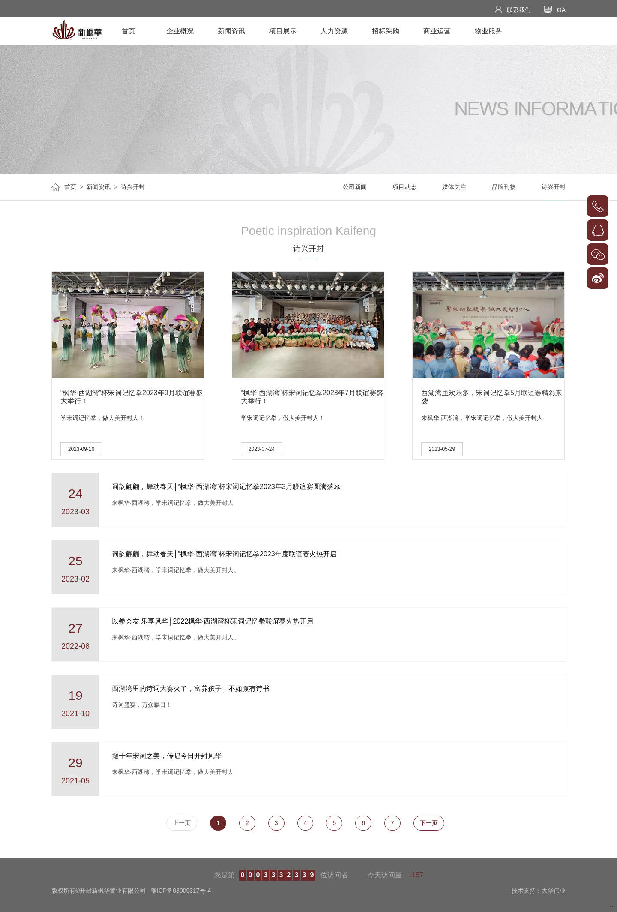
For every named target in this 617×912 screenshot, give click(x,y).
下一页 (429, 822)
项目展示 (283, 31)
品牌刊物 (504, 186)
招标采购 (385, 31)
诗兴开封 (133, 186)
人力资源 (334, 31)
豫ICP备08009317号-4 (181, 890)
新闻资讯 (231, 31)
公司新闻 (355, 186)
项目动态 (404, 186)
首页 (128, 31)
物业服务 (488, 31)
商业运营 (437, 31)
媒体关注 (454, 186)
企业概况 (180, 31)
